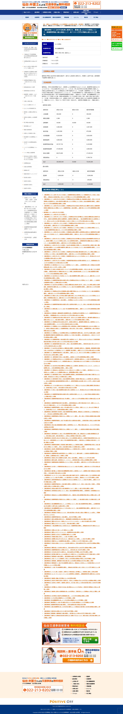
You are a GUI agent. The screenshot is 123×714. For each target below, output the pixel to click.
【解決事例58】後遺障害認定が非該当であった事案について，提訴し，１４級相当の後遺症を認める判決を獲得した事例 (72, 430)
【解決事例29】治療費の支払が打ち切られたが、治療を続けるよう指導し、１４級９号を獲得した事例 (69, 538)
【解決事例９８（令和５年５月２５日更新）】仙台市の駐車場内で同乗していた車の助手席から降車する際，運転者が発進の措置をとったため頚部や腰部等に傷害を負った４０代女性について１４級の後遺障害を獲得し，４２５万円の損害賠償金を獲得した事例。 (72, 247)
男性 (60, 39)
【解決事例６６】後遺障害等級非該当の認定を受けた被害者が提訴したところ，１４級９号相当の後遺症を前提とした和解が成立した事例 (72, 395)
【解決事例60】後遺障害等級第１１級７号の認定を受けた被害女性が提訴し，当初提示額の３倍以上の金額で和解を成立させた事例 (72, 421)
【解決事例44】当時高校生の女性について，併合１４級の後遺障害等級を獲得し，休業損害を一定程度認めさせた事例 (72, 491)
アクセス (96, 12)
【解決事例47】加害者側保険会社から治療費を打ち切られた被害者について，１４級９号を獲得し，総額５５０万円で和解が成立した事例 (72, 480)
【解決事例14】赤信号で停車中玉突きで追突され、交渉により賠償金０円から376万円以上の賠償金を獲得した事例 (72, 580)
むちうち (76, 17)
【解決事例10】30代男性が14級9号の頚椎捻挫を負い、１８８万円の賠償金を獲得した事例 (66, 595)
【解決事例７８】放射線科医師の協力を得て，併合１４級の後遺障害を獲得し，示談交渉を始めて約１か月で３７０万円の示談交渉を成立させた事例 (72, 345)
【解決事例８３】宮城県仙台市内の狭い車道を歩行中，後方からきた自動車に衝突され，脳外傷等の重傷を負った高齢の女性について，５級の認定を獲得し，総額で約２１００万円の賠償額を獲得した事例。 (72, 318)
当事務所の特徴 (47, 12)
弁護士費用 (75, 691)
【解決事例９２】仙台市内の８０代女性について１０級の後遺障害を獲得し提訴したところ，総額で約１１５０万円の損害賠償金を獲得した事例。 (72, 277)
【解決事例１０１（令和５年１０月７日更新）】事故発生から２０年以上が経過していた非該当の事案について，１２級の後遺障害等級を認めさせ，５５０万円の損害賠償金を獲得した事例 (72, 228)
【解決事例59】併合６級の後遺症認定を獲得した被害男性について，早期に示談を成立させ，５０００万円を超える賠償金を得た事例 (72, 426)
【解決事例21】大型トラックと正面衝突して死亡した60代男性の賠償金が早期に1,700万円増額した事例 (69, 558)
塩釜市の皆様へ (28, 188)
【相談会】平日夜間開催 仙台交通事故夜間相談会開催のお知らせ (30, 56)
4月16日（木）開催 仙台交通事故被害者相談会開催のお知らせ (30, 49)
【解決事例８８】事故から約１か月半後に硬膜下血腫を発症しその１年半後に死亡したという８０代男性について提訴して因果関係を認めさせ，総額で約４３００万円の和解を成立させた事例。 (72, 296)
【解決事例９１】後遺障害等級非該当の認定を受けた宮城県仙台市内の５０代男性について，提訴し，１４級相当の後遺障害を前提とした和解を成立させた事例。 (72, 281)
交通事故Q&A (27, 163)
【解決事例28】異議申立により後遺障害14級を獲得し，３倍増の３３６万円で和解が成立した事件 (68, 541)
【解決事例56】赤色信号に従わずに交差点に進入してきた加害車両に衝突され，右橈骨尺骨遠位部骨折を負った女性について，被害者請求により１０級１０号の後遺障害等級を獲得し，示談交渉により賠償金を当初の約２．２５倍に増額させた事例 (72, 440)
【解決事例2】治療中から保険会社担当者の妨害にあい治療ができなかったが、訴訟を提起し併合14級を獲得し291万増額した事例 (72, 616)
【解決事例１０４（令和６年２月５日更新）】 (55, 214)
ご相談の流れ (56, 12)
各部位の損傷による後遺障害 (30, 118)
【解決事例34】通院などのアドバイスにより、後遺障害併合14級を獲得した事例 (64, 532)
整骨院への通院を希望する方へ (30, 112)
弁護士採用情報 (28, 166)
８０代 (44, 39)
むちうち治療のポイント (30, 104)
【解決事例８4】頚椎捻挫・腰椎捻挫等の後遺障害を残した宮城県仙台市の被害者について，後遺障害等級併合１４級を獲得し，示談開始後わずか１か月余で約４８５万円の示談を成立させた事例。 (72, 314)
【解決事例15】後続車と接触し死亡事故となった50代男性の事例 (60, 578)
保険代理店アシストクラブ (30, 174)
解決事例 (37, 12)
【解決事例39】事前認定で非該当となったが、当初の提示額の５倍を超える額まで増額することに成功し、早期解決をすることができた (72, 513)
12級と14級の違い (28, 101)
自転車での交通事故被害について (30, 143)
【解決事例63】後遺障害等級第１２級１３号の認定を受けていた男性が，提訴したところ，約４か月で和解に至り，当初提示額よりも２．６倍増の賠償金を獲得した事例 (71, 408)
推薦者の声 (26, 170)
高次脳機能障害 (47, 17)
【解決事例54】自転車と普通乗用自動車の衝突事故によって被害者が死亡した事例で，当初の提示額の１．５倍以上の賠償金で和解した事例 (72, 450)
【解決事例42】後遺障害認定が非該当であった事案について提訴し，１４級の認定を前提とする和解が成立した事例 (72, 500)
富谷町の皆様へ (28, 177)
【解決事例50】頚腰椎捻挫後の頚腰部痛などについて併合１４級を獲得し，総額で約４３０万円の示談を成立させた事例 (72, 463)
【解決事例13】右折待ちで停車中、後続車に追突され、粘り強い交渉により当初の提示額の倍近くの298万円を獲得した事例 (72, 583)
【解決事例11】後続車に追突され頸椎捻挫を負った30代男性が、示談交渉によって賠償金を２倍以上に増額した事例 (72, 592)
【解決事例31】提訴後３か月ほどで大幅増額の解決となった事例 (60, 534)
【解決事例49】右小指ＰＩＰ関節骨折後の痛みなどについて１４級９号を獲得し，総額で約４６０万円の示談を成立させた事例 (72, 467)
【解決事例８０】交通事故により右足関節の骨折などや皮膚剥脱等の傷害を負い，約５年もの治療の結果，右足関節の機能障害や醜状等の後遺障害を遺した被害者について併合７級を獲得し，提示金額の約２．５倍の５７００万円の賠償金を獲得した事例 (72, 335)
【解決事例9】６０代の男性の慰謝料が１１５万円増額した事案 (59, 598)
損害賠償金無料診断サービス (30, 233)
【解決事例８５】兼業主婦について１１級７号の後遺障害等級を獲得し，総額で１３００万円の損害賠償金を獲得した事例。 (72, 310)
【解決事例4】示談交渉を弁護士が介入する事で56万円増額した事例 (60, 611)
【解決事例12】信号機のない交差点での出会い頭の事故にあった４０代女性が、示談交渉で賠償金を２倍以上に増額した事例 (72, 588)
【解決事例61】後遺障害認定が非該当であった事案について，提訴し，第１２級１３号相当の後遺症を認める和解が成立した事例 (72, 417)
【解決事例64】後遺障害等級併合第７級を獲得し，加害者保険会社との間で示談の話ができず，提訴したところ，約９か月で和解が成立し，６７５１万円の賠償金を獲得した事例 (72, 404)
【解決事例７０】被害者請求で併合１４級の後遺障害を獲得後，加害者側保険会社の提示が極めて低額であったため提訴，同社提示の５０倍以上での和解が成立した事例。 (72, 375)
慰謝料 (27, 17)
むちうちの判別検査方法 (30, 108)
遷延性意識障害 (56, 17)
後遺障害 (37, 17)
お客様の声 (75, 681)
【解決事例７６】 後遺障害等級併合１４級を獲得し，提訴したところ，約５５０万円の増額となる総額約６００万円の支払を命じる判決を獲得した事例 (72, 353)
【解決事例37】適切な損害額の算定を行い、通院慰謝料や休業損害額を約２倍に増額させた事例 (67, 519)
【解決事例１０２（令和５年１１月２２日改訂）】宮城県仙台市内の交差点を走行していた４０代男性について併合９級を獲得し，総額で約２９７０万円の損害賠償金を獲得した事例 (72, 224)
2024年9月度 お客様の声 (30, 238)
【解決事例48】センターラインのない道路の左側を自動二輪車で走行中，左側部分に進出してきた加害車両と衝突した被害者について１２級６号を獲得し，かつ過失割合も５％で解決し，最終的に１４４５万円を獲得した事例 (72, 476)
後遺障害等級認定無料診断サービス (30, 228)
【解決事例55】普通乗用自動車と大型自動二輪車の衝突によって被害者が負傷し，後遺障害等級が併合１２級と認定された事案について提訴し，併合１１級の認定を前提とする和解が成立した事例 (72, 445)
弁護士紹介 (76, 12)
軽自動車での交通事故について (30, 137)
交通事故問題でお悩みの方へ (30, 62)
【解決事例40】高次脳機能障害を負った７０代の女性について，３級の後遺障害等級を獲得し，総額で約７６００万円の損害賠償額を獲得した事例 (72, 509)
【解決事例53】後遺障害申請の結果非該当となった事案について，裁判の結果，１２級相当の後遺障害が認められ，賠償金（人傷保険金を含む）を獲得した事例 (71, 454)
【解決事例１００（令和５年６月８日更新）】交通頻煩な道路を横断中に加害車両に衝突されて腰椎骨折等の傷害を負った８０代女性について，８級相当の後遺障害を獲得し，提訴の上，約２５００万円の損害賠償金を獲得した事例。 (72, 234)
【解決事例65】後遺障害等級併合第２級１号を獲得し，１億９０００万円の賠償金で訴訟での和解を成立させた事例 (72, 399)
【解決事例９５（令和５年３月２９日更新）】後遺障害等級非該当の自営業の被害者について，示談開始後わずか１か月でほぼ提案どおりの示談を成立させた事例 (72, 261)
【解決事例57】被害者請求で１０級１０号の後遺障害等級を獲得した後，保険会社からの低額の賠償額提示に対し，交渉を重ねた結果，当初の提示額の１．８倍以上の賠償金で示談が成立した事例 (71, 434)
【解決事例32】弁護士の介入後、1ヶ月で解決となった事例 (58, 530)
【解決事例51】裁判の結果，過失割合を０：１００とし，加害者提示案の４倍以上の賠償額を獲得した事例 (70, 460)
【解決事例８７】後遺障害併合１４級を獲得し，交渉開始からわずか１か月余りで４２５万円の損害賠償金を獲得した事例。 (72, 301)
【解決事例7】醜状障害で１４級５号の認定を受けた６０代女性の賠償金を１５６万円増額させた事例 (69, 602)
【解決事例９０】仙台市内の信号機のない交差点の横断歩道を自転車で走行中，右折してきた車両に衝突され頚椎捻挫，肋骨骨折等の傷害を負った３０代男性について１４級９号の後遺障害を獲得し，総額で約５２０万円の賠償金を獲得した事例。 (72, 287)
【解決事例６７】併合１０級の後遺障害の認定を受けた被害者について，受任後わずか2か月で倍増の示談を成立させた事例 (72, 391)
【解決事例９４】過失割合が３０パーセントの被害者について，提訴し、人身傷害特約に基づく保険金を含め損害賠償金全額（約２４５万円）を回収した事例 (72, 266)
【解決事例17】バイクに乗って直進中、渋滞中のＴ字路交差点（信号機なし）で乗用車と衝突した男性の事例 (71, 571)
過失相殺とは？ (28, 126)
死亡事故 (96, 17)
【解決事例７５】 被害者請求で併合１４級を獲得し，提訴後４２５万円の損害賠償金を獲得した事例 (69, 357)
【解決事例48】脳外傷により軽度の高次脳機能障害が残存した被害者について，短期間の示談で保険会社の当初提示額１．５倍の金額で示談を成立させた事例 (72, 472)
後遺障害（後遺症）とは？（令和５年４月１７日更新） (30, 96)
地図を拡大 (25, 284)
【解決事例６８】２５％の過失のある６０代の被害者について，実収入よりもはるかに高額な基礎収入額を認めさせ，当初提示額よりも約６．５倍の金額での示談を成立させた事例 (72, 386)
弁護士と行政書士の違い (30, 133)
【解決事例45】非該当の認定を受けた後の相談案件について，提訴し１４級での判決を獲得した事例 (68, 488)
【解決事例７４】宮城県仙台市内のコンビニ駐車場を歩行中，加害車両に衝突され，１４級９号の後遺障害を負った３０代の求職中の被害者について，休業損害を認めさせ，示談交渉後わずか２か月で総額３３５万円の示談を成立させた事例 (72, 361)
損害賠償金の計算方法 (29, 90)
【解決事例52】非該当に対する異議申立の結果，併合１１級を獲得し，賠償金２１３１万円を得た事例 (69, 457)
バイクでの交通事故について (30, 148)
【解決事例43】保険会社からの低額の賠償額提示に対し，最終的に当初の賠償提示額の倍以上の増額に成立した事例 (72, 496)
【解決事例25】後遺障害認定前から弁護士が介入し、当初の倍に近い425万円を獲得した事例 (67, 549)
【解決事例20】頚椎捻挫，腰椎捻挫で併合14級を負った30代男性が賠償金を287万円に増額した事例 (68, 560)
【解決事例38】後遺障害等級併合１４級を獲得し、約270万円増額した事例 (62, 517)
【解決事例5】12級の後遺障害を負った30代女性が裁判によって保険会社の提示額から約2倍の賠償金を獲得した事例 (72, 608)
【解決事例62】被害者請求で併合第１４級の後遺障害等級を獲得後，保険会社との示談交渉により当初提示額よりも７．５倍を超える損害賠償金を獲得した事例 (72, 413)
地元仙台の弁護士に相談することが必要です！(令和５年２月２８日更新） (30, 158)
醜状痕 (86, 17)
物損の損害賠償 (28, 129)
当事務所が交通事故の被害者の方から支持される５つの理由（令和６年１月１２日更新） (30, 74)
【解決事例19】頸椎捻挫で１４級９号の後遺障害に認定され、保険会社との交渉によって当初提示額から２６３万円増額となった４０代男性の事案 (72, 564)
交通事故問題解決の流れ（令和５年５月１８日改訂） (30, 82)
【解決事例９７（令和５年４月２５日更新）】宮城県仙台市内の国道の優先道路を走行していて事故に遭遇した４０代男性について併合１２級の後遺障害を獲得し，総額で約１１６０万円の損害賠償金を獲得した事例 (72, 253)
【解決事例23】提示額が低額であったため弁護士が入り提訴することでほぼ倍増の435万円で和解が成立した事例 (72, 554)
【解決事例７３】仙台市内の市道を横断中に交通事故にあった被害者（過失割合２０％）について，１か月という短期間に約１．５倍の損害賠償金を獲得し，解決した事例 (72, 367)
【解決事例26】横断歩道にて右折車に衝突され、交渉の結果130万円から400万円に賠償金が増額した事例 (70, 547)
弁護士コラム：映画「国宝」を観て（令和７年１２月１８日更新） (30, 200)
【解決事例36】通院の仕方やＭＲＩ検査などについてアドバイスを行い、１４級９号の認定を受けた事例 (70, 521)
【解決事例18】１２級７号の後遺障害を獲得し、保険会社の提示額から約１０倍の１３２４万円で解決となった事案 (72, 568)
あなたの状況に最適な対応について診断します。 (30, 67)
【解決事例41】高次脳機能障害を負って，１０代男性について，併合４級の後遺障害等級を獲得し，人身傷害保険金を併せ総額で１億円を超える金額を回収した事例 (72, 505)
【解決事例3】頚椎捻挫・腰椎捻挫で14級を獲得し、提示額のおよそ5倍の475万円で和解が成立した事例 (69, 613)
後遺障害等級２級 (52, 39)
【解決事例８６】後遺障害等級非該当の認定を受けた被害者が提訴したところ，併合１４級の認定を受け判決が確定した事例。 (72, 305)
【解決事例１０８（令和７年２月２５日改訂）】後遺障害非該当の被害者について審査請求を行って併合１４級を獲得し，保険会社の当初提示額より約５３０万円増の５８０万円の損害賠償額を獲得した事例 (72, 196)
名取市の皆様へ (28, 181)
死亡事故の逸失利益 (29, 122)
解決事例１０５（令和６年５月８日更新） (54, 212)
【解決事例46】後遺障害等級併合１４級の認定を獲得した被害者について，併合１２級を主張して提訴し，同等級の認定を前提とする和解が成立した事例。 (72, 485)
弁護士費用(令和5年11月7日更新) (86, 12)
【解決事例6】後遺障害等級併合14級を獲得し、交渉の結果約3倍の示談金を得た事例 (65, 604)
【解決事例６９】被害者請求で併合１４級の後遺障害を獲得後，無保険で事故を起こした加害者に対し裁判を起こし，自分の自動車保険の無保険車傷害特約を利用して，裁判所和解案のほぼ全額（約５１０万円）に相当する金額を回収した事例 (72, 381)
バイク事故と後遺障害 (29, 152)
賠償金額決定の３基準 (29, 87)
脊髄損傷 (66, 17)
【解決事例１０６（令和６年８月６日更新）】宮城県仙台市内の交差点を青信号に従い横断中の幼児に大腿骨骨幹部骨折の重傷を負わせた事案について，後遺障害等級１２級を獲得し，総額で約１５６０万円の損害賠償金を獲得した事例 (72, 208)
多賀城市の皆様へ (28, 184)
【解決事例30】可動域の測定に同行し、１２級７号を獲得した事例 (60, 536)
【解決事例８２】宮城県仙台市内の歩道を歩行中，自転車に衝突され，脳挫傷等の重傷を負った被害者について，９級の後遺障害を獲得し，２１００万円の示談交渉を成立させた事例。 (72, 323)
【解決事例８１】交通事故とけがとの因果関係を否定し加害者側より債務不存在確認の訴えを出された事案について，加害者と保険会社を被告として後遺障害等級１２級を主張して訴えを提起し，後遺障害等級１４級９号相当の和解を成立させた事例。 (72, 328)
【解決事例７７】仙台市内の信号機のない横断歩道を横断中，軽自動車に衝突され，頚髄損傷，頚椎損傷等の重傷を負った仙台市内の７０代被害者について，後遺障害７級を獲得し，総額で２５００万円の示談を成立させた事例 (72, 349)
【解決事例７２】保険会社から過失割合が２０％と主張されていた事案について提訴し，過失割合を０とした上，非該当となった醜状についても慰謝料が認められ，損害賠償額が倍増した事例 (72, 371)
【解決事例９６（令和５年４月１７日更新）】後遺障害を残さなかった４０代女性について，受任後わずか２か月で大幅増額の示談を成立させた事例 (72, 257)
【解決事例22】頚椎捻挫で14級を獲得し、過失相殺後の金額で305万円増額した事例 (64, 556)
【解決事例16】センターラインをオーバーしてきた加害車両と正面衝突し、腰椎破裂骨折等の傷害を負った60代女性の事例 (72, 575)
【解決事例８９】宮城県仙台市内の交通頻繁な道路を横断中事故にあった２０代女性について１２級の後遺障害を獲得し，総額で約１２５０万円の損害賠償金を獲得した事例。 (72, 292)
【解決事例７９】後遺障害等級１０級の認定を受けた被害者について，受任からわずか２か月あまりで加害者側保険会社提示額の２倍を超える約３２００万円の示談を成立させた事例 (72, 340)
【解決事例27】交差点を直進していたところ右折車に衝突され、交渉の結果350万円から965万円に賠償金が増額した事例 (72, 544)
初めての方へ (27, 12)
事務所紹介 (66, 12)
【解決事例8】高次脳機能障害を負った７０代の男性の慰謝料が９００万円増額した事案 (65, 600)
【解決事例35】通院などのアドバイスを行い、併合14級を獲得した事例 (61, 523)
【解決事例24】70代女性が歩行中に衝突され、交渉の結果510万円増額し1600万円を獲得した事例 (68, 552)
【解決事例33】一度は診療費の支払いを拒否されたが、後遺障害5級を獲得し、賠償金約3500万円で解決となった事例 (72, 527)
